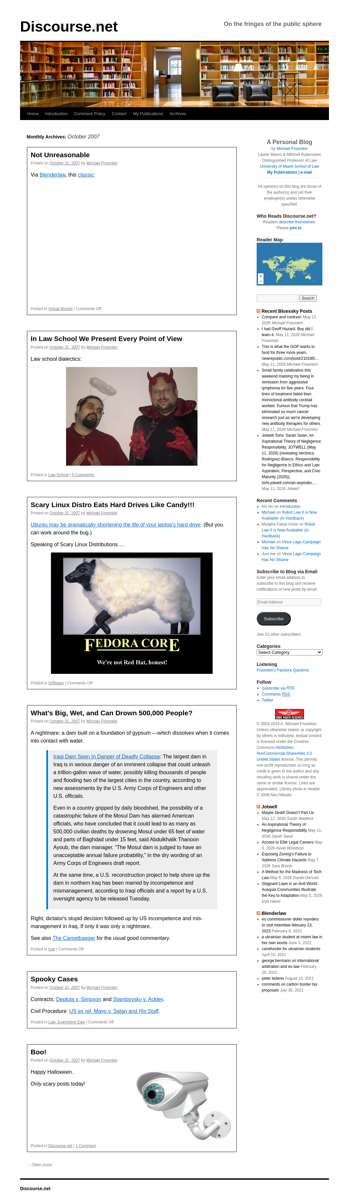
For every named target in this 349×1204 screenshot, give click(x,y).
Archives (178, 113)
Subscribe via (274, 688)
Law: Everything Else (66, 1022)
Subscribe (274, 618)
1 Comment (86, 1145)
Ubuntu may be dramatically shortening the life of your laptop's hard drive (115, 525)
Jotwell (269, 806)
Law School (58, 475)
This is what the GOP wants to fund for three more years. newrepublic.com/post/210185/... (290, 352)
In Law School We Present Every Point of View (106, 338)
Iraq (51, 949)
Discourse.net (69, 26)
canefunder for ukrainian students (291, 948)
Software (56, 683)
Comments (276, 694)
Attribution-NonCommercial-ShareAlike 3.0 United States (284, 753)
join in (295, 228)
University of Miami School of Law (289, 166)
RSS (291, 688)
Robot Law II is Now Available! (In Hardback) (288, 530)
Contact (119, 113)
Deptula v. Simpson (79, 999)
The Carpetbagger (74, 938)
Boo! (38, 1052)
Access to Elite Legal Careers (288, 842)
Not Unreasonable (60, 155)
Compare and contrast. (282, 317)
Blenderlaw (52, 175)
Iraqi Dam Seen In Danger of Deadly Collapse (106, 756)
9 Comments (83, 475)
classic (86, 175)
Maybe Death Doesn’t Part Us (288, 812)
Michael (268, 512)
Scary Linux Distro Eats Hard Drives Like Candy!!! (112, 504)
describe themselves (297, 222)
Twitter (267, 700)
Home (33, 113)
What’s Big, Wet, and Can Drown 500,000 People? (111, 713)
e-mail (306, 172)
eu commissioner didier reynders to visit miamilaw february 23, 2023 (290, 925)
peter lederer (273, 978)
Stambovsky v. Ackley (138, 999)
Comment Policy (89, 113)
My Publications (148, 113)
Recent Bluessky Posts (287, 311)
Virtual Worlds (60, 309)
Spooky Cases (54, 979)
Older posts (39, 1165)
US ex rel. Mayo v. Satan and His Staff (114, 1011)
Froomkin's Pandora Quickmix (283, 670)
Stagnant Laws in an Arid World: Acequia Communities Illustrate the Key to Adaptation (290, 889)
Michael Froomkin (102, 163)
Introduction (56, 113)
